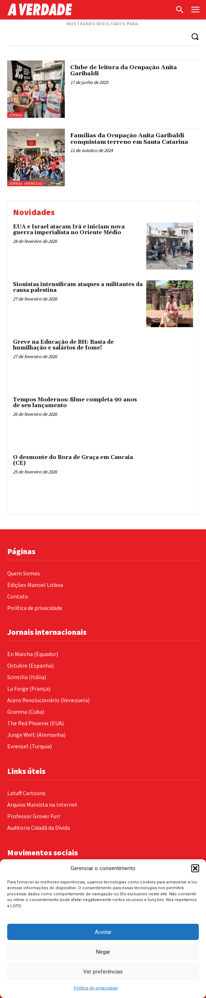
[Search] (195, 36)
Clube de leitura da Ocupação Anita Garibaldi (123, 70)
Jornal (16, 115)
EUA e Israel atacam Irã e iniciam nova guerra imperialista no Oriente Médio (69, 229)
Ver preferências (103, 971)
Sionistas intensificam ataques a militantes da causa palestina (78, 287)
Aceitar (103, 932)
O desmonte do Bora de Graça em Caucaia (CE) (73, 460)
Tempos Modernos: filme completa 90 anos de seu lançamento (75, 402)
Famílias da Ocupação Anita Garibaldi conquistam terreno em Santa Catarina (129, 139)
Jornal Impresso (25, 183)
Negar (103, 952)
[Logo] (89, 9)
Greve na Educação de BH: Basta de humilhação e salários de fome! (63, 345)
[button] (195, 868)
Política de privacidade (96, 988)
